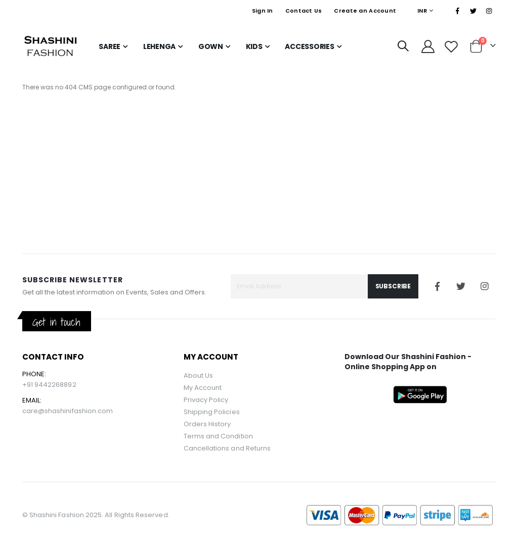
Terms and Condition (218, 436)
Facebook (437, 286)
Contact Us (303, 11)
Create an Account (365, 11)
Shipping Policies (212, 412)
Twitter (461, 286)
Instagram (484, 286)
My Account (203, 387)
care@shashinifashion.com (67, 411)
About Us (198, 375)
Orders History (207, 424)
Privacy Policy (206, 400)
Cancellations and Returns (227, 448)
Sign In (262, 11)
